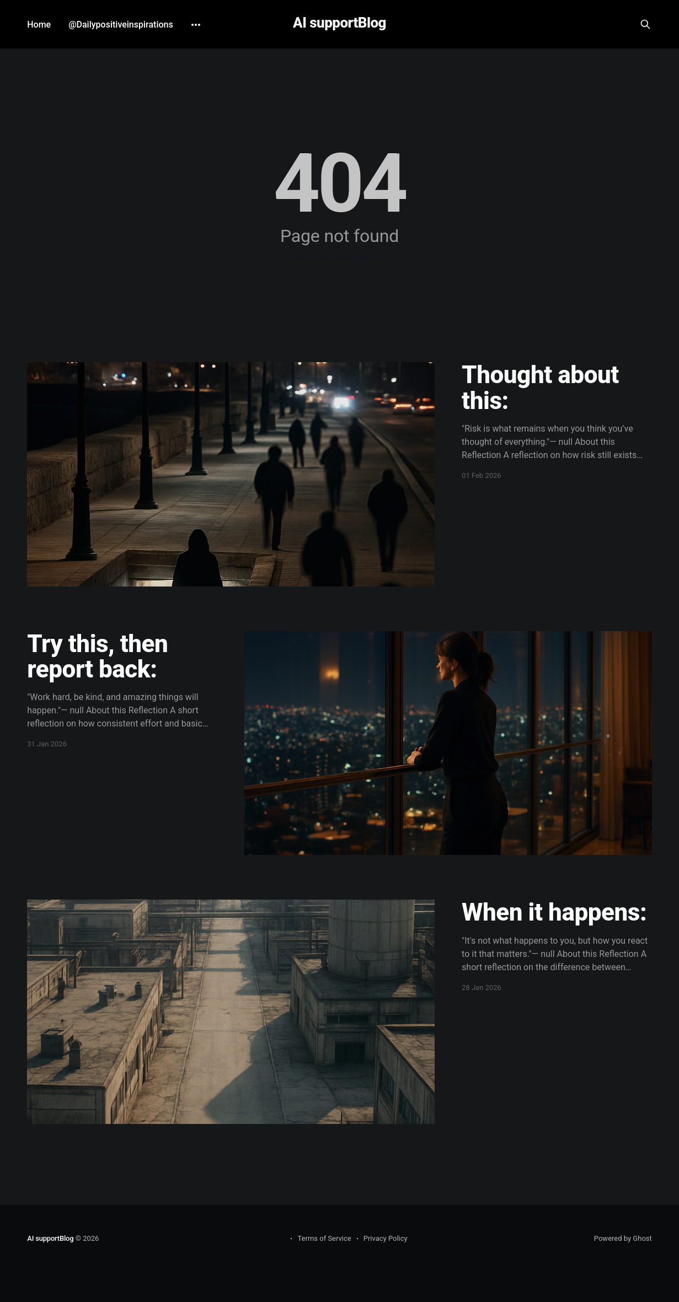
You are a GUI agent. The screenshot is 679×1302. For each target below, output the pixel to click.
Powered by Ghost (623, 1238)
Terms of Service (324, 1238)
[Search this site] (645, 24)
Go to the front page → (339, 257)
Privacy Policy (385, 1238)
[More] (196, 25)
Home (39, 24)
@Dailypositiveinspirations (120, 24)
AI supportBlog (339, 23)
